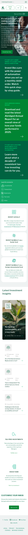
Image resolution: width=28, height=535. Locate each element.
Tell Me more (14, 453)
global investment (10, 275)
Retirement (17, 226)
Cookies (7, 530)
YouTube (22, 520)
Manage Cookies (17, 530)
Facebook (13, 520)
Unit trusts (12, 224)
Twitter (5, 520)
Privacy (11, 528)
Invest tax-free (7, 52)
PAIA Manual (20, 528)
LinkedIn (14, 523)
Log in (20, 7)
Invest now (10, 7)
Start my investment (14, 485)
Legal (5, 528)
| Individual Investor (8, 2)
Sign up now (14, 507)
